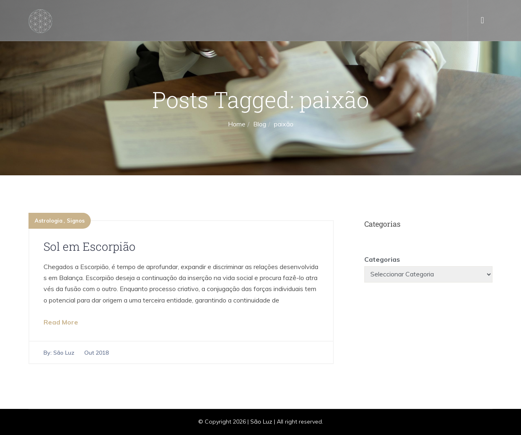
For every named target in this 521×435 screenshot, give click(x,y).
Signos (76, 220)
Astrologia (49, 220)
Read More (61, 322)
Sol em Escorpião (90, 246)
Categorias (382, 259)
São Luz (63, 352)
